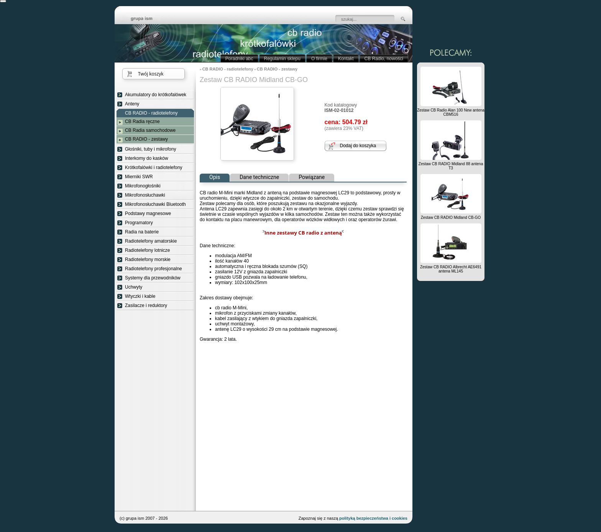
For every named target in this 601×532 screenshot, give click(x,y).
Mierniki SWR (139, 176)
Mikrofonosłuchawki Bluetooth (155, 204)
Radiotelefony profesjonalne (153, 268)
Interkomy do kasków (146, 158)
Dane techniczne (259, 177)
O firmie (319, 58)
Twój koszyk (150, 74)
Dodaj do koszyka (358, 145)
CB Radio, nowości (384, 58)
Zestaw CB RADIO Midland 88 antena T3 (451, 166)
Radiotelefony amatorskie (151, 241)
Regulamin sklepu (282, 58)
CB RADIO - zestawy (146, 139)
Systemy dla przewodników (153, 278)
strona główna (147, 19)
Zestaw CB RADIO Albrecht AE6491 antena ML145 (450, 269)
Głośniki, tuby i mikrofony (150, 149)
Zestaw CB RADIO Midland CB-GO (451, 217)
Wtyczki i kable (140, 296)
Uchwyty (133, 287)
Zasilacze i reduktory (146, 305)
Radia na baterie (142, 232)
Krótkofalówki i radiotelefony (153, 167)
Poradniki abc (239, 58)
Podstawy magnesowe (148, 213)
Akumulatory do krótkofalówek (155, 94)
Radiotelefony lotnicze (147, 250)
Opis (214, 177)
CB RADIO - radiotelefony (151, 113)
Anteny (132, 104)
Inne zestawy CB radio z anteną (303, 232)
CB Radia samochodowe (150, 130)
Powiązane (312, 177)
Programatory (139, 222)
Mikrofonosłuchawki (145, 195)
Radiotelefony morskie (148, 259)
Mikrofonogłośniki (143, 186)
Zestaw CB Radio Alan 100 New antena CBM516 (450, 112)
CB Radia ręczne (142, 121)
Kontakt (346, 58)
